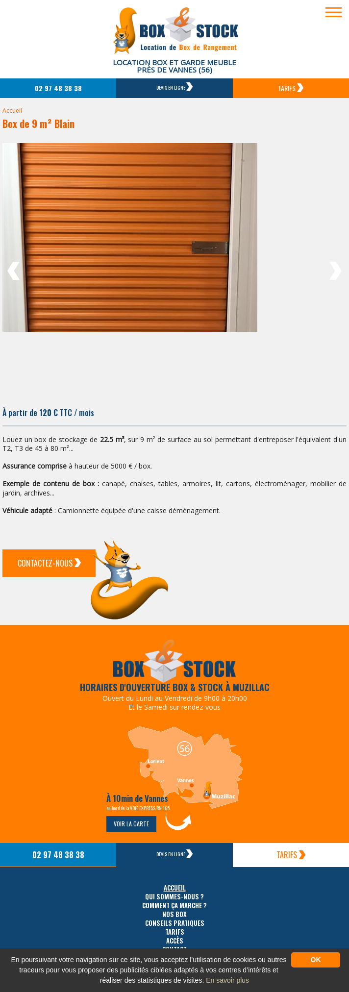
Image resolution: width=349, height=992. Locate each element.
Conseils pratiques (174, 923)
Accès (174, 941)
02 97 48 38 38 (58, 88)
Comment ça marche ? (174, 905)
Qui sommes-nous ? (174, 896)
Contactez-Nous (49, 563)
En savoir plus (227, 980)
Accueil (12, 110)
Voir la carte (131, 823)
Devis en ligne (174, 86)
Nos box (174, 914)
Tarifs (290, 88)
